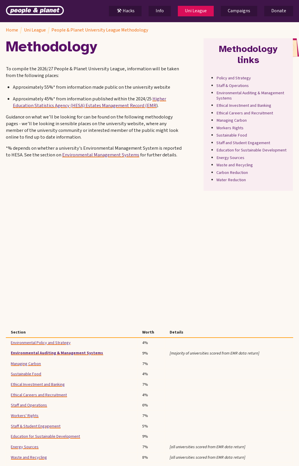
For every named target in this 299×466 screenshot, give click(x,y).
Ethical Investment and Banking (244, 106)
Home (12, 30)
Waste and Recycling (235, 165)
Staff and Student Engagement (243, 143)
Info (160, 11)
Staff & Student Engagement (35, 426)
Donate (278, 11)
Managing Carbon (232, 120)
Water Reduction (231, 180)
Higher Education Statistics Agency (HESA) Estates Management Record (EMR (89, 102)
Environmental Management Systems (100, 155)
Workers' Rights (25, 416)
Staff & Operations (233, 85)
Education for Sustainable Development (252, 150)
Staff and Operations (29, 405)
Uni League (196, 11)
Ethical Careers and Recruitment (245, 113)
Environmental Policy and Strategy (41, 343)
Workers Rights (230, 128)
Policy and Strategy (234, 78)
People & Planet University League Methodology (99, 30)
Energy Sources (231, 157)
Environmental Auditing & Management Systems (250, 96)
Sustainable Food (232, 135)
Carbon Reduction (232, 172)
